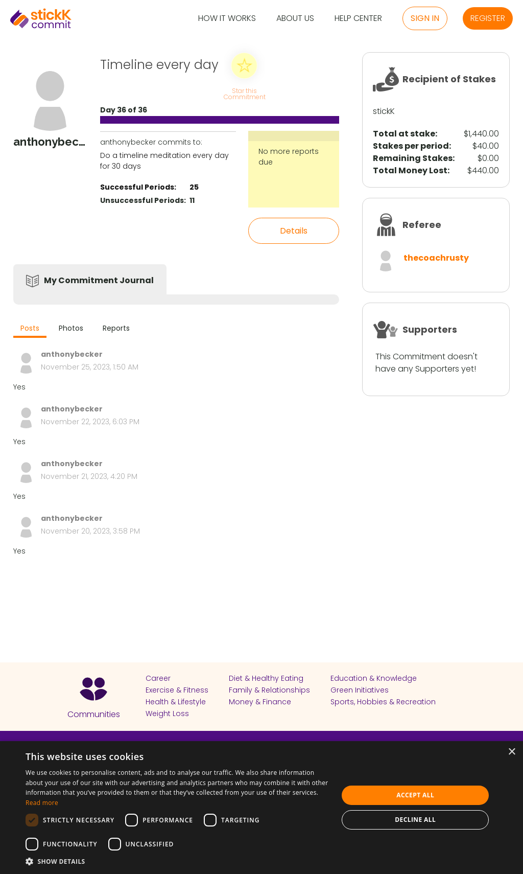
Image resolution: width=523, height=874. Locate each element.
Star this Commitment (244, 93)
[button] (177, 861)
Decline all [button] (415, 819)
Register (487, 18)
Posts (29, 328)
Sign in (425, 18)
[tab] (29, 329)
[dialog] (261, 807)
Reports (116, 328)
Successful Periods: (138, 187)
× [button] (511, 752)
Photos (71, 328)
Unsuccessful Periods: (143, 200)
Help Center (358, 18)
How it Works (227, 18)
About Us (295, 18)
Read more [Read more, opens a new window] (42, 802)
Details (293, 231)
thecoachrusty (436, 258)
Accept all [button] (415, 795)
